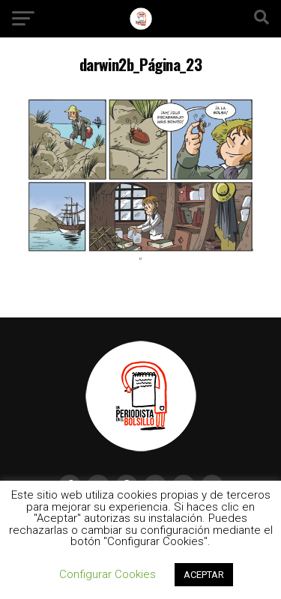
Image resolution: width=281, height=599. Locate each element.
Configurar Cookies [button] (107, 574)
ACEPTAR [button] (204, 574)
